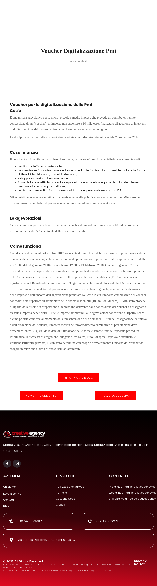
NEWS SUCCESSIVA (115, 395)
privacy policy (140, 563)
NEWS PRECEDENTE (41, 395)
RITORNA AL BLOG (78, 377)
